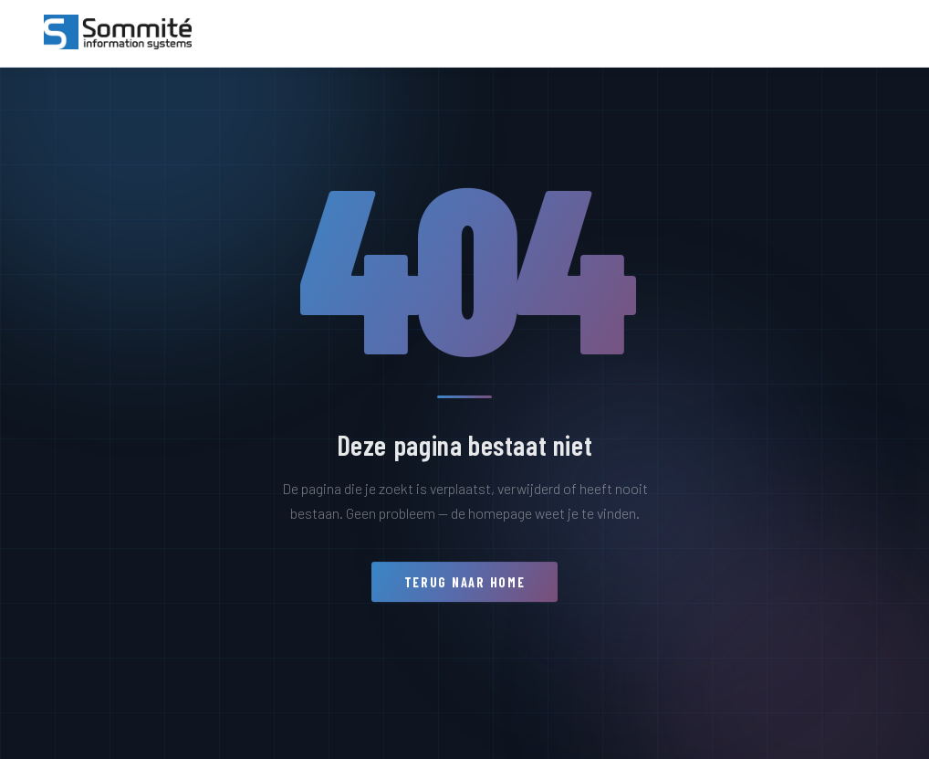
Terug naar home (465, 588)
